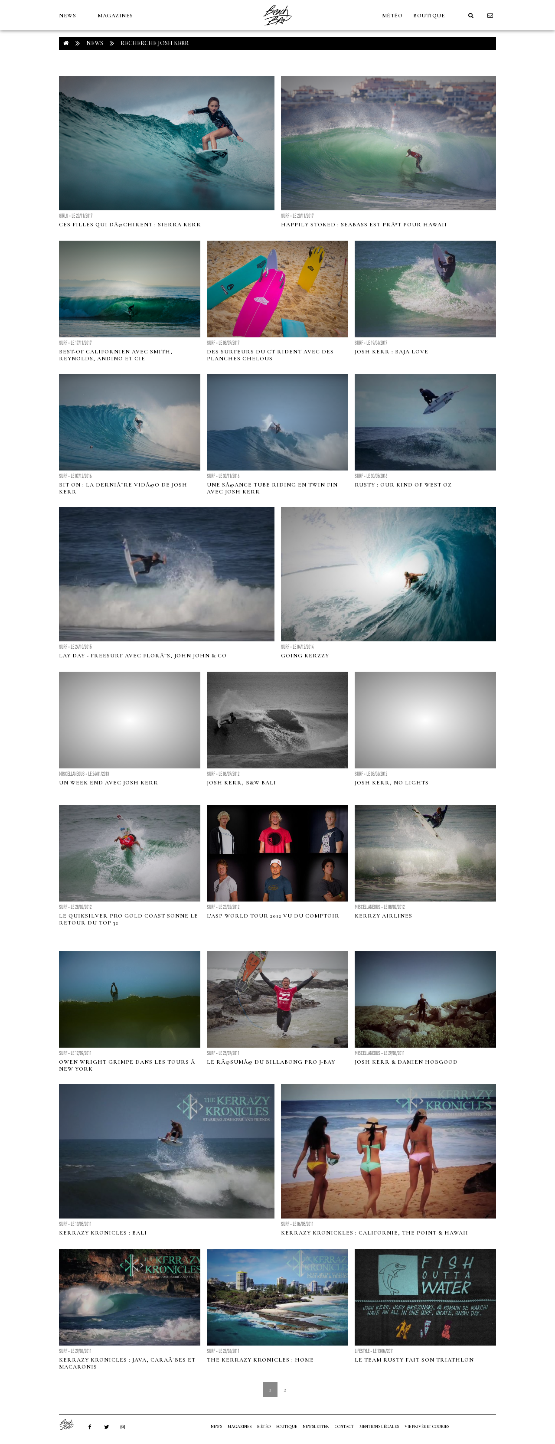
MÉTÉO (392, 15)
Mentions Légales (379, 1426)
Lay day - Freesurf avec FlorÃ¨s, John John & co (143, 655)
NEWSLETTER (316, 1426)
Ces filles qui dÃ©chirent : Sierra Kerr (130, 224)
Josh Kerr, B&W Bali (241, 782)
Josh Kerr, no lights (392, 782)
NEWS (67, 15)
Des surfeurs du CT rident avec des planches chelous (270, 355)
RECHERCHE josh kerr (155, 43)
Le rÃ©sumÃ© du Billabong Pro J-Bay (271, 1061)
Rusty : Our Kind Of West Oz (403, 484)
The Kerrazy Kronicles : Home (260, 1359)
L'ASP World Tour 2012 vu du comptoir (273, 915)
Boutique (429, 15)
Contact (344, 1426)
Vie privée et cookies (427, 1426)
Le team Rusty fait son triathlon (414, 1359)
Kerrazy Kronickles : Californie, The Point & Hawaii (374, 1232)
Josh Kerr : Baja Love (391, 351)
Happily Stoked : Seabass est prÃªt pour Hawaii (364, 224)
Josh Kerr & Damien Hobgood (406, 1061)
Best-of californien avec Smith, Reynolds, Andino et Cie (116, 355)
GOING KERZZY (305, 655)
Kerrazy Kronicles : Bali (103, 1232)
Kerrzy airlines (383, 915)
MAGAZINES (115, 15)
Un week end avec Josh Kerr (108, 782)
